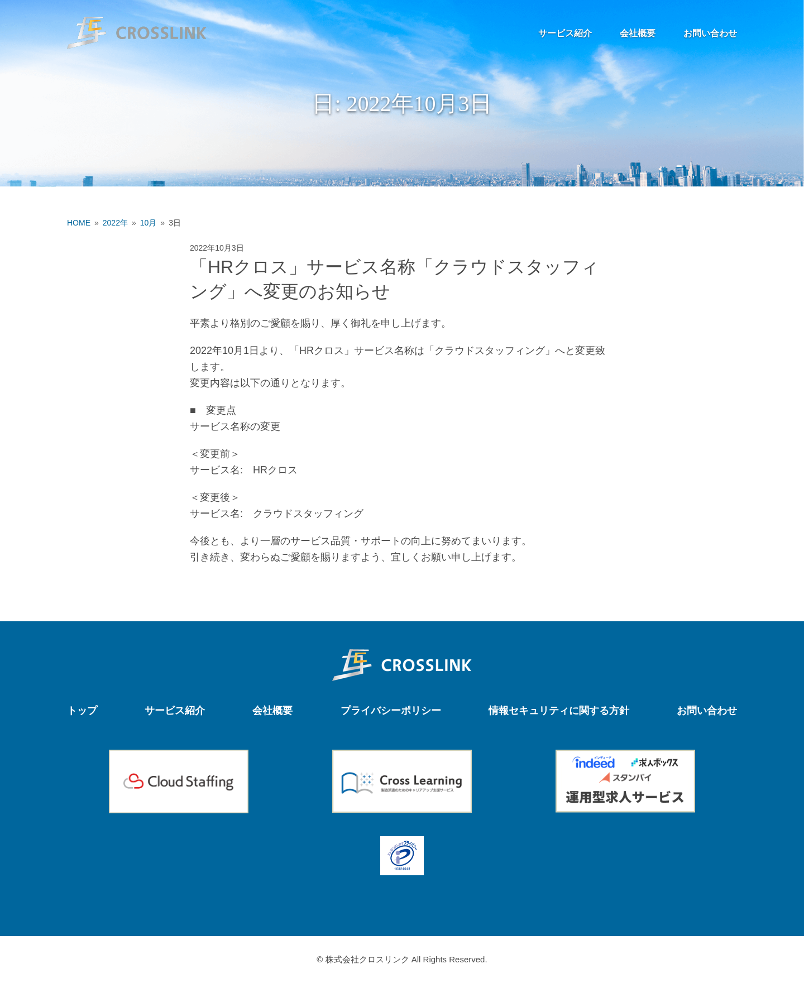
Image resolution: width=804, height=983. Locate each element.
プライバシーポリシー (391, 710)
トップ (82, 710)
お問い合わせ (710, 33)
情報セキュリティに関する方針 (559, 710)
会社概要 (637, 33)
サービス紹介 (565, 33)
